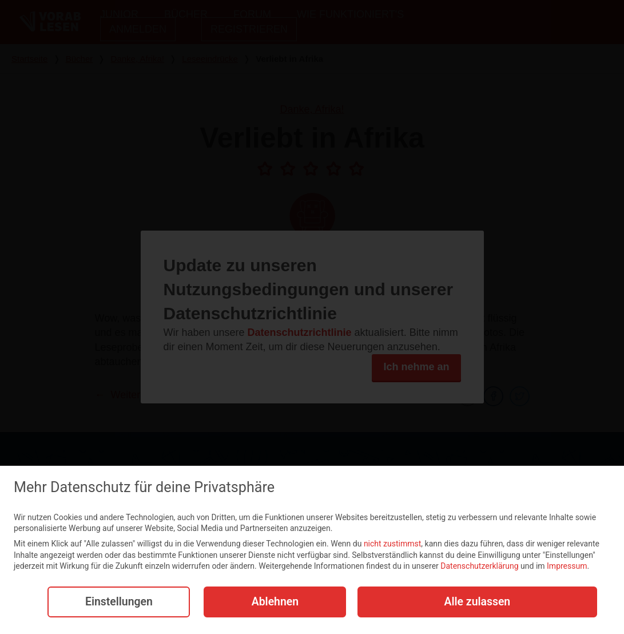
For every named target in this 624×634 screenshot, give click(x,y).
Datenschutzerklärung (479, 567)
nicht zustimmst (392, 544)
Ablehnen (273, 603)
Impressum (567, 567)
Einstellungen (116, 603)
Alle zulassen (477, 603)
